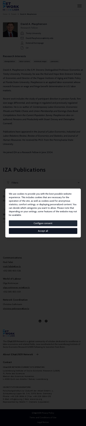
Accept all (43, 230)
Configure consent (43, 223)
